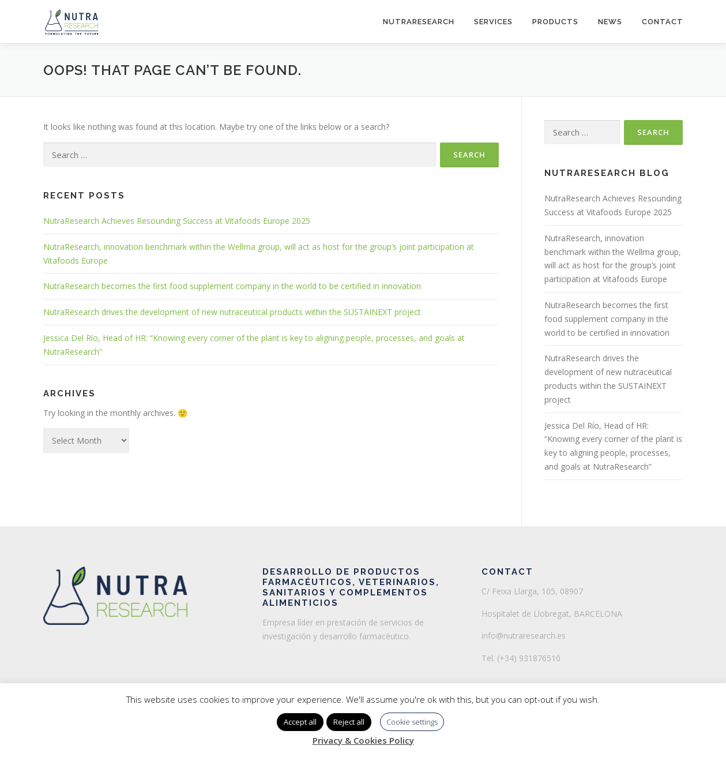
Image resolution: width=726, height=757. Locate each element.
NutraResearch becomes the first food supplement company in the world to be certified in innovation (232, 285)
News (610, 21)
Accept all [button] (300, 722)
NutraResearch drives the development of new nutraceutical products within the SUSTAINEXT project (232, 311)
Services (493, 21)
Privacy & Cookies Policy (363, 740)
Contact (662, 21)
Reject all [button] (348, 722)
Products (555, 21)
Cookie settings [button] (412, 722)
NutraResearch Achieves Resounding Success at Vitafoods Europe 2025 (176, 220)
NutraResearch (418, 21)
